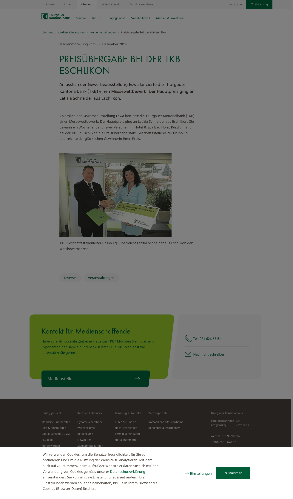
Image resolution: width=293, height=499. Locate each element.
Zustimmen (233, 473)
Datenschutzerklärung (127, 471)
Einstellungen (201, 473)
